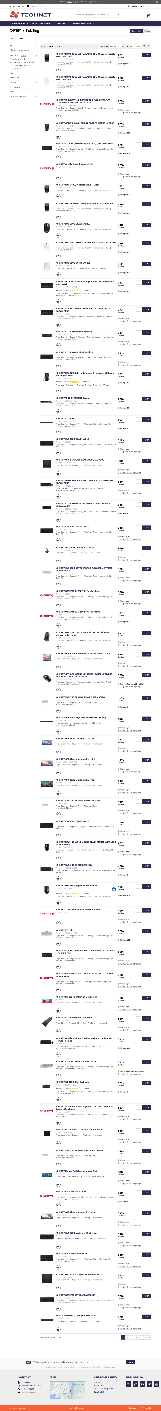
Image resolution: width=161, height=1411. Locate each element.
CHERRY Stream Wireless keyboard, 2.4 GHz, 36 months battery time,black (84, 1107)
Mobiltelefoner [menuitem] (41, 23)
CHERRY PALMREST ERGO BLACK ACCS (76, 1316)
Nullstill (23, 56)
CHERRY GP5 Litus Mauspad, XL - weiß (76, 1212)
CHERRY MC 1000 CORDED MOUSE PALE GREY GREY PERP (86, 242)
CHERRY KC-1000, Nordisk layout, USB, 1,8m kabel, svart (84, 143)
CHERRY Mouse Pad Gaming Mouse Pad (76, 997)
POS (16, 68)
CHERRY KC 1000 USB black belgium (74, 352)
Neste (148, 1337)
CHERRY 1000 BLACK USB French (73, 398)
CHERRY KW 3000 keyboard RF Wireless (77, 1233)
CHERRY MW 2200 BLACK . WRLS (73, 224)
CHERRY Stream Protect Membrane (74, 1017)
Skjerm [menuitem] (62, 23)
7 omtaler (85, 382)
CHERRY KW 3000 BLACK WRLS (72, 439)
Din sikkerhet (99, 1392)
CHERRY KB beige (65, 930)
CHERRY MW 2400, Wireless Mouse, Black (77, 185)
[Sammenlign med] (58, 70)
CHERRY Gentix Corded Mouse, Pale (74, 164)
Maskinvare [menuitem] (18, 23)
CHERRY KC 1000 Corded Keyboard (74, 331)
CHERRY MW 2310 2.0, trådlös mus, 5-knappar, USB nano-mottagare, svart (86, 374)
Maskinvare (18, 59)
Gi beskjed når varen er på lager (129, 113)
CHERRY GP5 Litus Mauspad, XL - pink (75, 759)
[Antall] (138, 55)
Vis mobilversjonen (77, 1408)
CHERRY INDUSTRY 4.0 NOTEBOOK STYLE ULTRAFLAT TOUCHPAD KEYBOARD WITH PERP (83, 101)
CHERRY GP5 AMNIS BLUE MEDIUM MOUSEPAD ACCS (83, 653)
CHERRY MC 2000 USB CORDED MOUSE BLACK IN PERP (84, 203)
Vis (133, 46)
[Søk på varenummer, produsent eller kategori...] (96, 14)
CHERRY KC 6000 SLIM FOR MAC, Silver (76, 1061)
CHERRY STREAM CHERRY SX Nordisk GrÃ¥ (78, 612)
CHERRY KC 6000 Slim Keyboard (72, 1082)
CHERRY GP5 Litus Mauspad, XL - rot (75, 780)
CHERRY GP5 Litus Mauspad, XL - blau (75, 738)
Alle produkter (136, 31)
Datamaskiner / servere (23, 62)
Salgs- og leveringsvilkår (103, 1389)
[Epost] (108, 1362)
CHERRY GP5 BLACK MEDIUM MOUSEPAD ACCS (80, 460)
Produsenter (146, 1408)
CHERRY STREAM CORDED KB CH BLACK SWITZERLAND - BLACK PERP (85, 975)
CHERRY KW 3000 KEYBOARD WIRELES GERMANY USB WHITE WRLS (84, 569)
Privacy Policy (90, 1367)
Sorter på (112, 46)
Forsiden (13, 38)
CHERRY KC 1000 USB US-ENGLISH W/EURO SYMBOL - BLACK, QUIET (84, 504)
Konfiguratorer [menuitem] (82, 23)
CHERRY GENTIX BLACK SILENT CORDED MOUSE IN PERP (85, 123)
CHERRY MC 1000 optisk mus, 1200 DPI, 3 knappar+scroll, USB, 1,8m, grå (85, 78)
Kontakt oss (99, 1385)
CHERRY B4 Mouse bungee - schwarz (75, 547)
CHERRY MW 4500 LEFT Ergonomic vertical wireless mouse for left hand (82, 633)
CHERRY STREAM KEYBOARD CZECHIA (75, 1295)
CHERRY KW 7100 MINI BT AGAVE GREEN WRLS (80, 697)
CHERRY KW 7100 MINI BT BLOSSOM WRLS (78, 800)
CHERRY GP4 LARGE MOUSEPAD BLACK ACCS (79, 1129)
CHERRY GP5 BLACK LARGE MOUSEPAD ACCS (79, 1274)
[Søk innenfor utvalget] (23, 50)
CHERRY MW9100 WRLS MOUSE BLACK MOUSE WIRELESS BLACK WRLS (86, 843)
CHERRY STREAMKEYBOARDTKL (72, 1254)
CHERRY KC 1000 (65, 418)
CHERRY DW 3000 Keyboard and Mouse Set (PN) (81, 718)
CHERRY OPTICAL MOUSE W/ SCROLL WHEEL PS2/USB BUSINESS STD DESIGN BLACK (84, 675)
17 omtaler (86, 1088)
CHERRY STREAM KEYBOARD (71, 1191)
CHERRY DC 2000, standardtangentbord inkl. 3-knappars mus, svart (85, 282)
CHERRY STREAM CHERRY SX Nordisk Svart (78, 591)
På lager (147, 31)
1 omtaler (85, 290)
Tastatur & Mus (21, 65)
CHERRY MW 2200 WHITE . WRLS (73, 263)
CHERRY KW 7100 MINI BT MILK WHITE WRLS (79, 1150)
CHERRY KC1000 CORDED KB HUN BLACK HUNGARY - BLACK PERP (83, 309)
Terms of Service (105, 1367)
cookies (69, 2)
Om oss (97, 1382)
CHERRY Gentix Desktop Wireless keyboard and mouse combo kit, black (84, 1039)
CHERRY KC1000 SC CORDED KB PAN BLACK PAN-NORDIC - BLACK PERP (85, 952)
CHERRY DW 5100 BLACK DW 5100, (74, 865)
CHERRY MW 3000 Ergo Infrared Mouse (76, 885)
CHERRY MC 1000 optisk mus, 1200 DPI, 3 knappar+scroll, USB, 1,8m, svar (85, 55)
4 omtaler (85, 893)
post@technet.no (37, 6)
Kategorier (133, 1408)
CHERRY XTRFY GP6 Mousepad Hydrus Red (78, 909)
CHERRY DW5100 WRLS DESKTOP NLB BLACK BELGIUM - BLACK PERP (85, 481)
